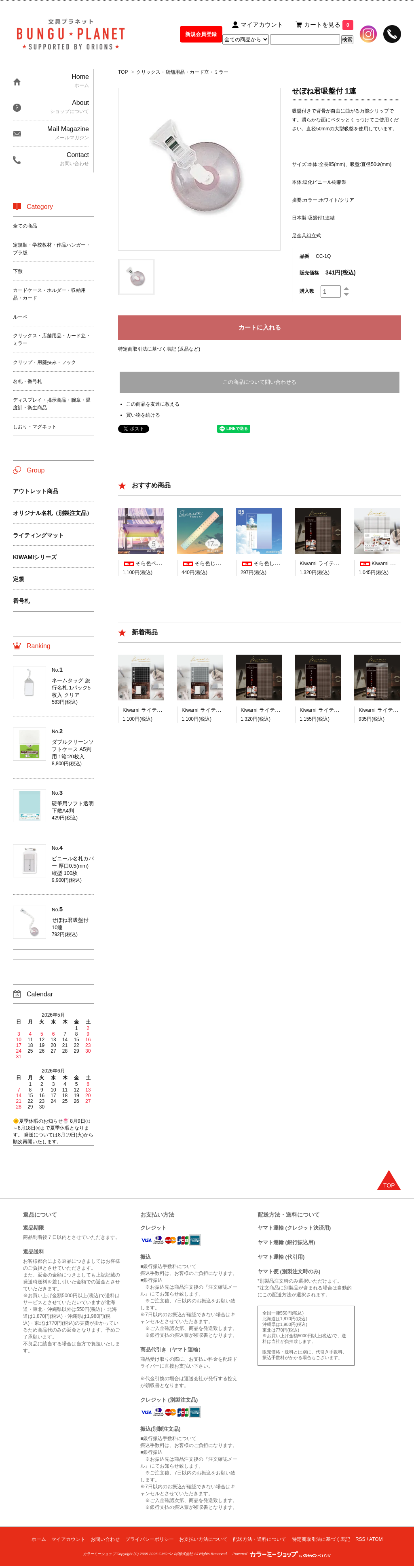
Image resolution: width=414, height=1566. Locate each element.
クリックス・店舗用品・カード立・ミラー (182, 72)
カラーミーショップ (99, 1554)
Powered (281, 1554)
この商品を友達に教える (153, 404)
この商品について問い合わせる (259, 382)
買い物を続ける (143, 415)
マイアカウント (68, 1539)
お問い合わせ (105, 1539)
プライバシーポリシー (149, 1539)
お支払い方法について (203, 1539)
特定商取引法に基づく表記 (321, 1539)
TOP (123, 72)
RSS (360, 1539)
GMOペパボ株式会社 (175, 1554)
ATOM (376, 1539)
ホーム (39, 1539)
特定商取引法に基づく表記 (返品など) (159, 349)
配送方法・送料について (259, 1539)
